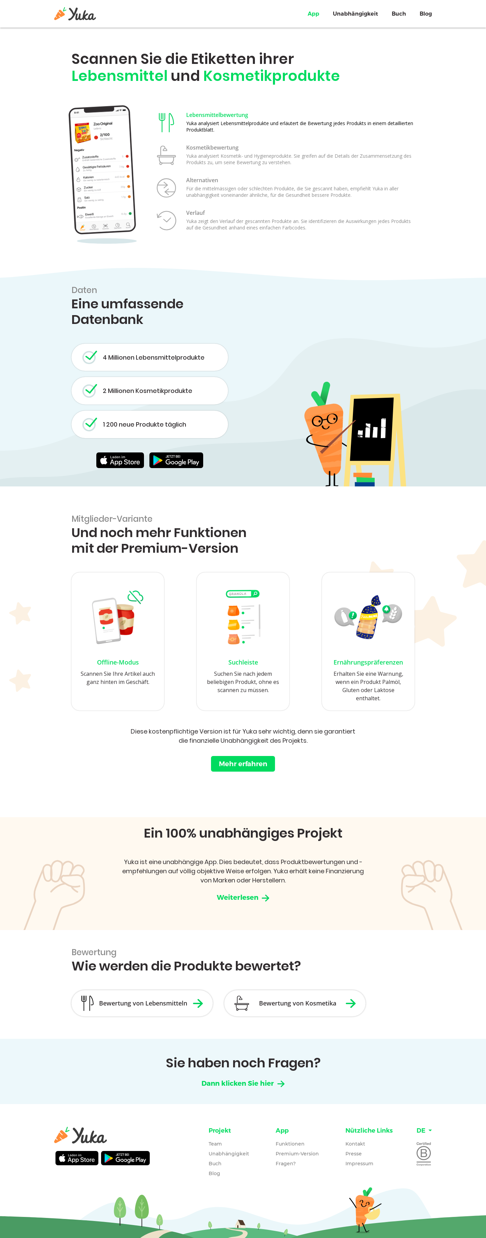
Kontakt (355, 1144)
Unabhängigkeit (355, 14)
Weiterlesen (243, 898)
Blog (426, 14)
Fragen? (286, 1163)
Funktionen (290, 1144)
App (313, 14)
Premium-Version (297, 1154)
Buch (399, 14)
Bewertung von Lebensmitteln (145, 1004)
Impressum (359, 1163)
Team (215, 1144)
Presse (353, 1154)
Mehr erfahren (243, 764)
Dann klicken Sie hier (243, 1084)
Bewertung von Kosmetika (305, 1004)
